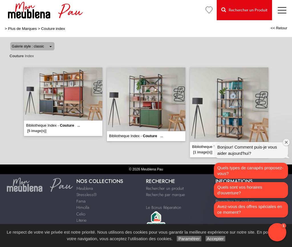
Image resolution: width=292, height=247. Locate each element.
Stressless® (86, 195)
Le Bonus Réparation (163, 207)
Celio (80, 214)
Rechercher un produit (165, 188)
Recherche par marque (165, 195)
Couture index (53, 28)
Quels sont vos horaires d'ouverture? (239, 190)
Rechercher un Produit (244, 10)
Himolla (82, 207)
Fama (81, 201)
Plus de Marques (22, 28)
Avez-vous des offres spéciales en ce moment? (249, 209)
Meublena (84, 188)
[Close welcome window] (286, 142)
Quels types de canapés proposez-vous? (250, 170)
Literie (81, 220)
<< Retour (279, 28)
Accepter (215, 238)
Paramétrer (189, 238)
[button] (277, 232)
